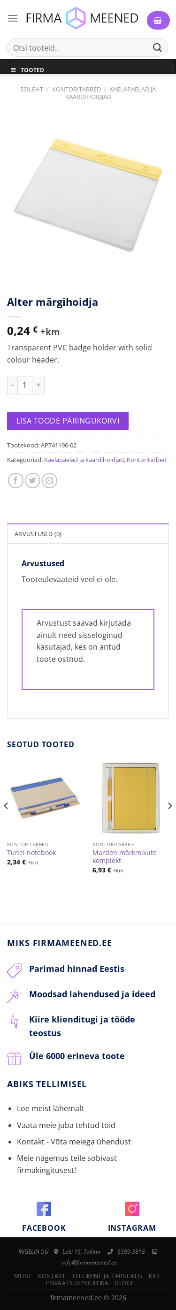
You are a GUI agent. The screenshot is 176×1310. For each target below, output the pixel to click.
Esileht (31, 89)
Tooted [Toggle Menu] (27, 70)
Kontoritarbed (76, 89)
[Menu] (12, 18)
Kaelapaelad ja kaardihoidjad (110, 92)
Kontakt (51, 1276)
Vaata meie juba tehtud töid (66, 1125)
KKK (154, 1276)
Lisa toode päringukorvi (68, 421)
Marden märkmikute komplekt (124, 856)
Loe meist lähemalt (50, 1108)
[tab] (88, 533)
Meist (23, 1276)
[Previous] (6, 824)
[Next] (169, 824)
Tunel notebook (31, 852)
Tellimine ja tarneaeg (107, 1276)
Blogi (124, 1283)
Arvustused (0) (38, 534)
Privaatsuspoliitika (77, 1283)
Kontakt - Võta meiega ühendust (74, 1141)
